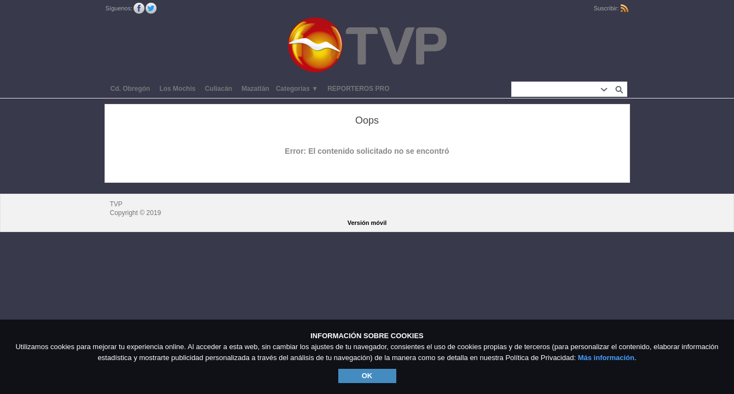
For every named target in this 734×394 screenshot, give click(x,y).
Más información (606, 358)
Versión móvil (367, 222)
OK (367, 376)
